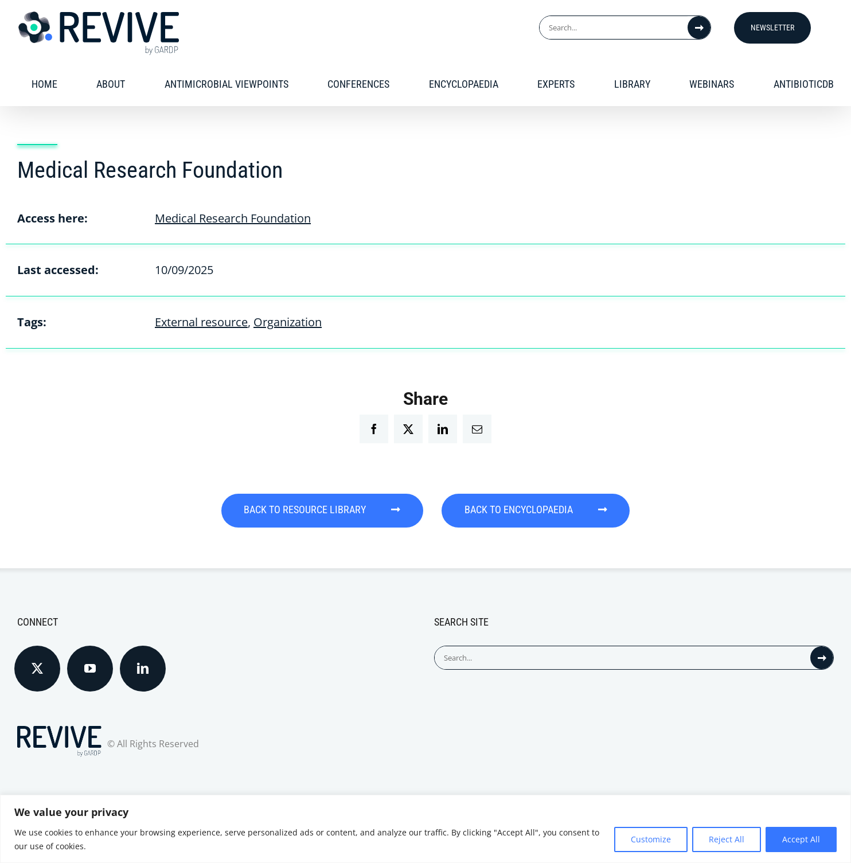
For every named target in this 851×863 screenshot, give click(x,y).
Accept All (801, 839)
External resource (201, 322)
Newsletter (772, 27)
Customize (651, 839)
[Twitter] (37, 668)
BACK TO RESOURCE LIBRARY (321, 510)
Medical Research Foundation (233, 218)
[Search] (699, 27)
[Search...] (614, 27)
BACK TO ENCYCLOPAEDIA (537, 510)
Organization (287, 322)
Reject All (726, 839)
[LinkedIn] (143, 668)
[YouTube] (90, 668)
